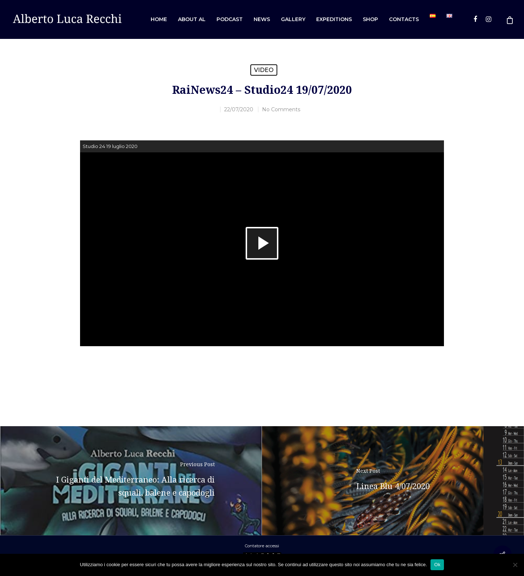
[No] (515, 564)
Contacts (404, 19)
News (262, 19)
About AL (192, 19)
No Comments (281, 109)
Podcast (230, 19)
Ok (437, 564)
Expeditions (334, 19)
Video (264, 70)
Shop (370, 19)
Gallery (293, 19)
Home (159, 19)
